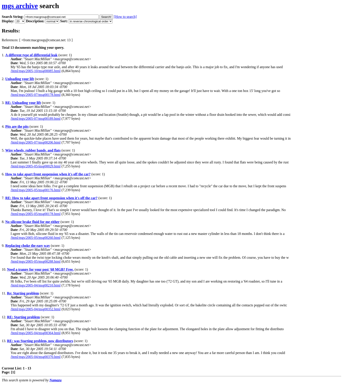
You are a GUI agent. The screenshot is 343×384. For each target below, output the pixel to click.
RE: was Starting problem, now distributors (40, 341)
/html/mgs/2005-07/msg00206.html (36, 142)
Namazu (56, 380)
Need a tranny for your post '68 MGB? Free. (40, 269)
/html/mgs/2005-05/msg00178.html (36, 214)
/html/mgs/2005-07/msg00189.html (36, 118)
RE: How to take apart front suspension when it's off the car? (51, 198)
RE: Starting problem (23, 317)
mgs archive (20, 6)
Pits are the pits (17, 126)
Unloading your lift (19, 79)
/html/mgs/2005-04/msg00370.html (36, 357)
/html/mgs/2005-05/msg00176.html (36, 190)
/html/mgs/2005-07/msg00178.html (36, 95)
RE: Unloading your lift (23, 103)
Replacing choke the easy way (27, 245)
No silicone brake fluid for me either (32, 222)
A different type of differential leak (31, 55)
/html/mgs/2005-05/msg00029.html (36, 166)
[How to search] (125, 17)
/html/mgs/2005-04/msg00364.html (36, 333)
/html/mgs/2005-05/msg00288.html (36, 261)
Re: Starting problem (23, 293)
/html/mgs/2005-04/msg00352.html (36, 309)
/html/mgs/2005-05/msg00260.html (36, 238)
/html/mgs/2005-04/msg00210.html (36, 285)
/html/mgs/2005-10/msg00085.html (36, 71)
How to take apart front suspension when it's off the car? (47, 174)
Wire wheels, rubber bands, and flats (33, 150)
